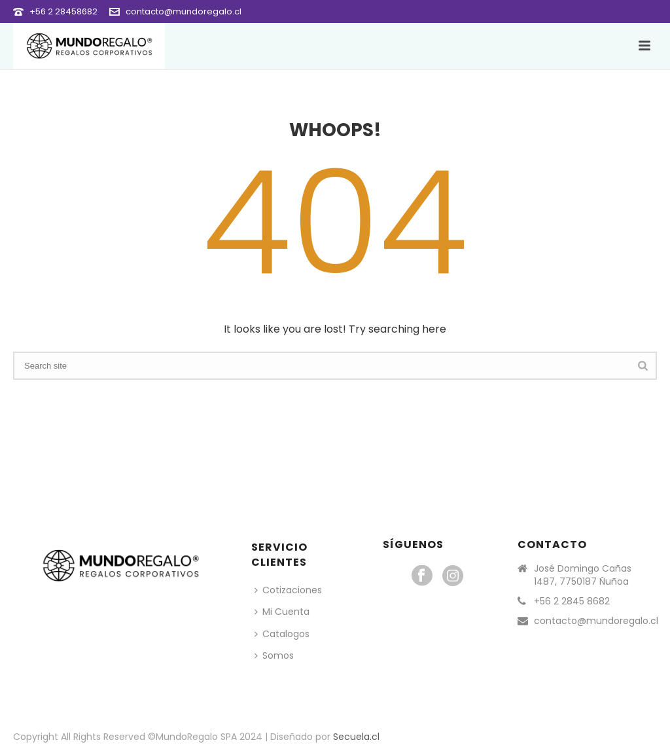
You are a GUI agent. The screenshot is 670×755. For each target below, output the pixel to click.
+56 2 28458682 (63, 11)
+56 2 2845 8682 (572, 601)
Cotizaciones (288, 590)
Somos (274, 655)
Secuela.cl (356, 736)
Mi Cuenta (282, 611)
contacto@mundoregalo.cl (183, 11)
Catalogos (282, 633)
